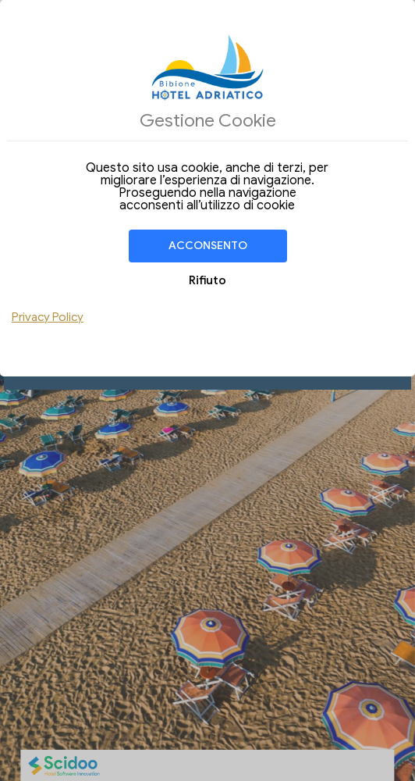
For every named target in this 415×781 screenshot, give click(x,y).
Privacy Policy (47, 317)
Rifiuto (207, 280)
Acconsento (207, 245)
